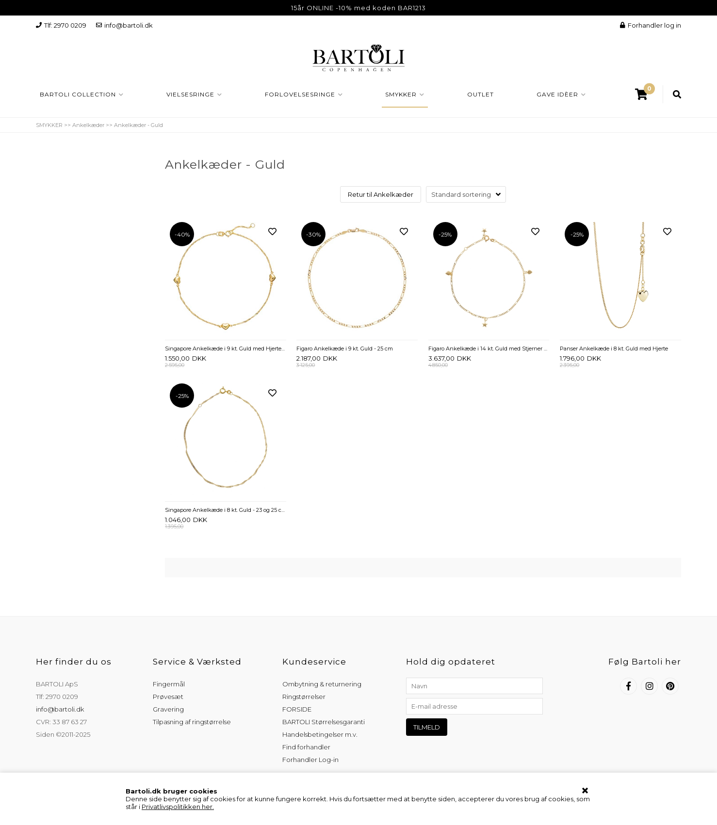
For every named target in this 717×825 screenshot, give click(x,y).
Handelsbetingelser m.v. (320, 734)
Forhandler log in (650, 25)
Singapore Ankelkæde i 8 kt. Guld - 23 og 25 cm (225, 510)
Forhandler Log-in (310, 759)
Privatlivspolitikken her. (178, 806)
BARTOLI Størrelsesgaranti (323, 722)
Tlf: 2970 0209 (61, 25)
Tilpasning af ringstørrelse (192, 722)
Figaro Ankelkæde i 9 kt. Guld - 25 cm (344, 348)
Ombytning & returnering (321, 684)
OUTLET (480, 94)
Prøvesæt (168, 696)
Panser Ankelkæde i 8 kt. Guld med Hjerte (614, 348)
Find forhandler (306, 747)
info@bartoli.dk (124, 25)
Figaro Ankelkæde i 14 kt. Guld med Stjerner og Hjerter (489, 348)
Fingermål (169, 684)
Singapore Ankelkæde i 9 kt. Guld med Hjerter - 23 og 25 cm (225, 348)
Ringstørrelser (304, 696)
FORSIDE (296, 709)
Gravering (168, 709)
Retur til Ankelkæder (380, 194)
